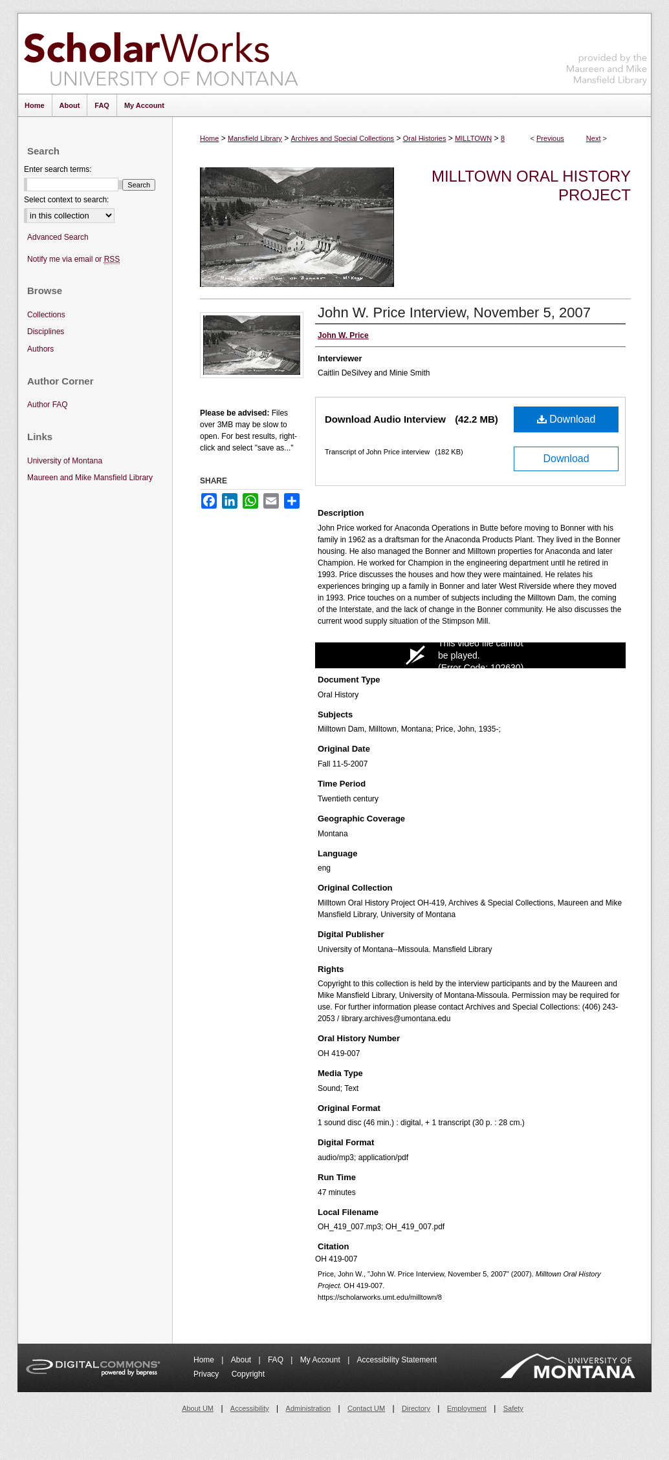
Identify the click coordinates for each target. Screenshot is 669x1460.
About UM (198, 1408)
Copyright (248, 1374)
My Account (321, 1359)
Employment (467, 1408)
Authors (40, 349)
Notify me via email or (73, 259)
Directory (416, 1408)
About (242, 1359)
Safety (513, 1408)
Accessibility (249, 1408)
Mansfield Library (255, 138)
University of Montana (64, 460)
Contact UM (366, 1408)
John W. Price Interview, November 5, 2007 (454, 312)
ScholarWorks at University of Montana (160, 54)
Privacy (207, 1374)
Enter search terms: (58, 169)
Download (566, 419)
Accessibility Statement (397, 1359)
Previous (550, 138)
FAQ (276, 1359)
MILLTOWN (473, 138)
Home (209, 138)
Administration (308, 1408)
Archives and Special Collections (343, 138)
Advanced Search (58, 237)
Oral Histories (424, 138)
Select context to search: (66, 199)
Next (593, 138)
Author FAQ (47, 404)
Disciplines (45, 331)
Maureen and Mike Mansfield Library (607, 51)
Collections (46, 314)
